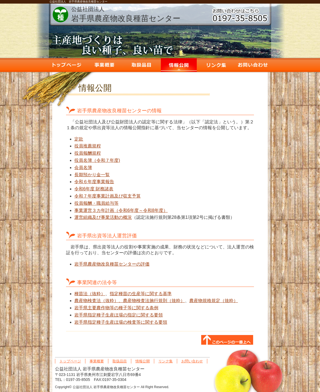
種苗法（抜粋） (89, 293)
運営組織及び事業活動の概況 (103, 217)
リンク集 (216, 65)
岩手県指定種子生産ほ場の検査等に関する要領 (120, 322)
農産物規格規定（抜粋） (213, 300)
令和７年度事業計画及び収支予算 (107, 196)
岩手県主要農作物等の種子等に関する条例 (116, 307)
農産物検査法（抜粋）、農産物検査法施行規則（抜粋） (129, 300)
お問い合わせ (253, 65)
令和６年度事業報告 (94, 181)
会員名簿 (83, 167)
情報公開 (179, 65)
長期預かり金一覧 (92, 174)
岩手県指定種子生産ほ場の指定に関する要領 (118, 315)
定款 (78, 139)
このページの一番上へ (227, 340)
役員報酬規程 (87, 153)
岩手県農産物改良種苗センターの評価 (111, 264)
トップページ (67, 65)
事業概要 (104, 65)
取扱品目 (141, 65)
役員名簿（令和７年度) (97, 160)
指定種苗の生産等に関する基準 (141, 293)
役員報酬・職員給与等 (96, 203)
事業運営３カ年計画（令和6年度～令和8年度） (121, 210)
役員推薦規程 (87, 146)
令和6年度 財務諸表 (93, 188)
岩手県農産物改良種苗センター (125, 14)
